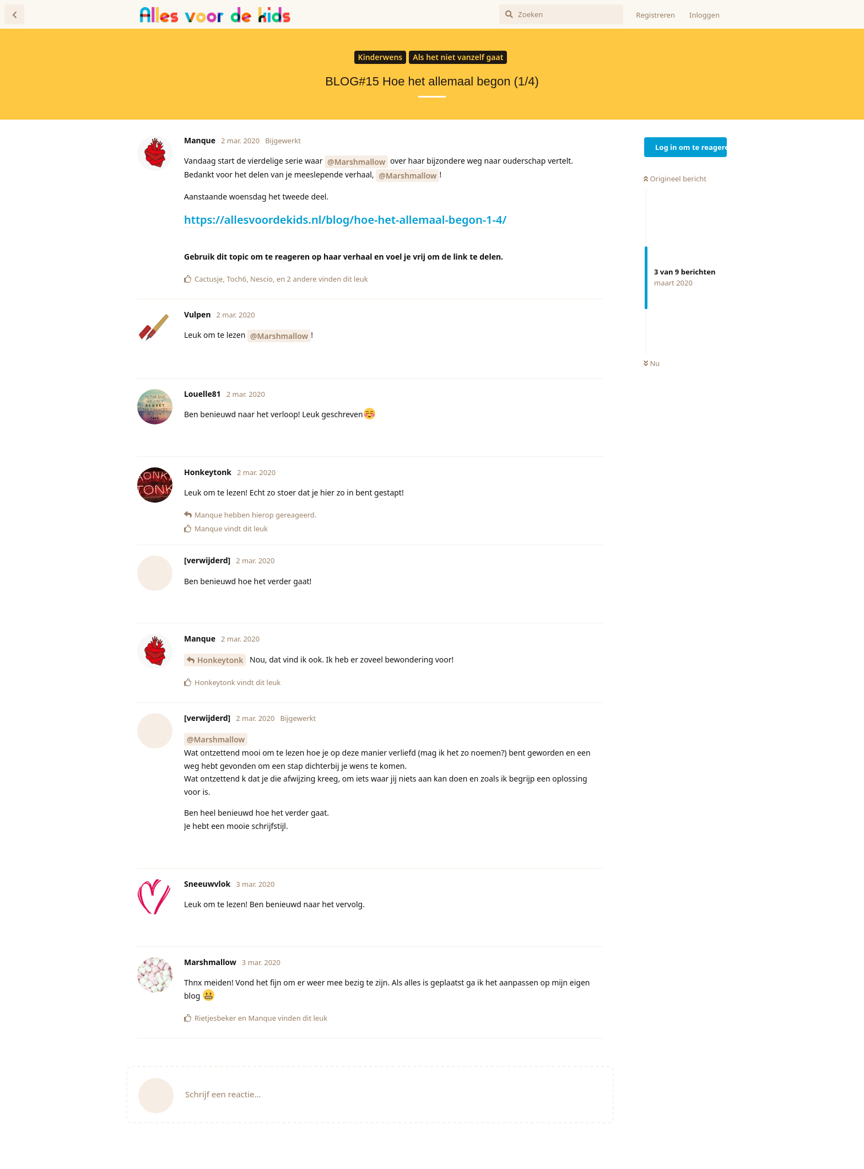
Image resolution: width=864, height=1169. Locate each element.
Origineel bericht (675, 179)
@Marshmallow (356, 162)
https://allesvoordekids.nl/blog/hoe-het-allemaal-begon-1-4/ (345, 219)
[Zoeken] (561, 14)
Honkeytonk (220, 660)
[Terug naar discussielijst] (14, 14)
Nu (652, 363)
